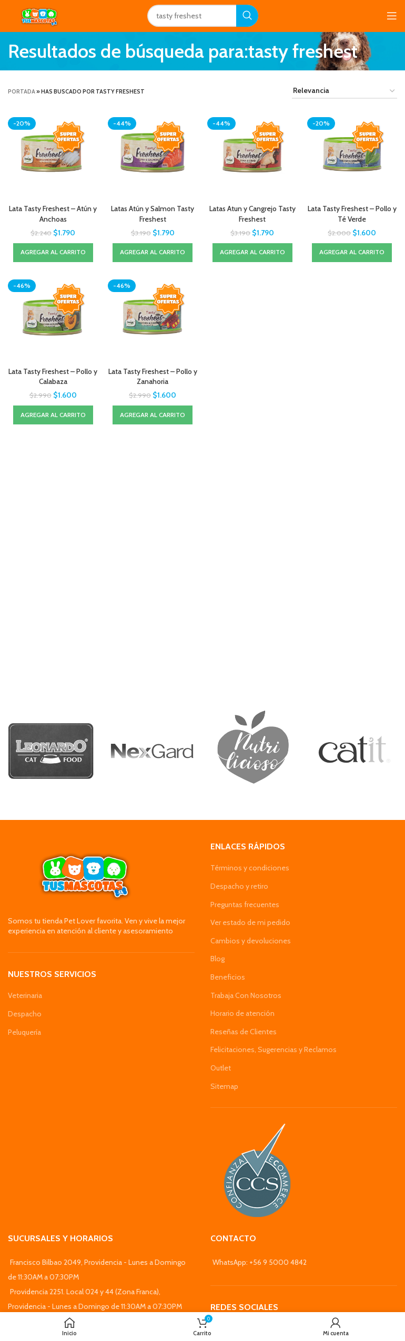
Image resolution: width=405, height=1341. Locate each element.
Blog (217, 958)
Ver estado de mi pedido (250, 922)
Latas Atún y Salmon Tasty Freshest (153, 213)
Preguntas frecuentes (244, 904)
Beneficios (227, 977)
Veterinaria (25, 995)
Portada (21, 91)
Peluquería (24, 1032)
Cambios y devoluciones (250, 940)
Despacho (25, 1013)
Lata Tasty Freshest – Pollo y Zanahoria (152, 376)
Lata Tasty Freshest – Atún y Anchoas (52, 213)
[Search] (202, 16)
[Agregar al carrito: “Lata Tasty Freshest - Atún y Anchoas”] (53, 252)
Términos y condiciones (249, 867)
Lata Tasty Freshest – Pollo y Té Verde (352, 213)
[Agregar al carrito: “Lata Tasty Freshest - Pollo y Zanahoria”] (153, 414)
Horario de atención (242, 1013)
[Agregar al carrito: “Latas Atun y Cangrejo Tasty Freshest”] (252, 252)
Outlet (220, 1068)
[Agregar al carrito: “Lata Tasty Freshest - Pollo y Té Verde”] (352, 252)
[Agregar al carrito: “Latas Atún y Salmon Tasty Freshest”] (153, 252)
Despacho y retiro (239, 886)
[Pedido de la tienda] (344, 91)
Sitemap (224, 1086)
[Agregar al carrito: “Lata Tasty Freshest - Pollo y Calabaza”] (53, 414)
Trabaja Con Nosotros (245, 995)
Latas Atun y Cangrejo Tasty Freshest (252, 213)
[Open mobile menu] (391, 15)
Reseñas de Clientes (243, 1031)
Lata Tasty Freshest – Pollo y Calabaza (52, 376)
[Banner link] (51, 751)
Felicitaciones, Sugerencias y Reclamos (273, 1049)
